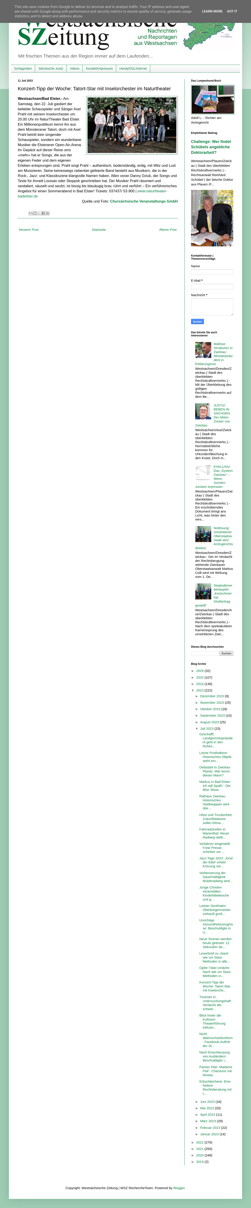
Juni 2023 (207, 1101)
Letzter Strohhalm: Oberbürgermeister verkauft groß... (215, 910)
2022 (200, 1142)
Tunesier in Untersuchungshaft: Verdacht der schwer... (215, 1003)
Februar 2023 (210, 1128)
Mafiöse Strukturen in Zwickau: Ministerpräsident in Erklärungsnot (214, 354)
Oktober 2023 (210, 709)
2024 (200, 684)
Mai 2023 (207, 1108)
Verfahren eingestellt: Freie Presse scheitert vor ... (215, 848)
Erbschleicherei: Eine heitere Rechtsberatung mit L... (215, 1087)
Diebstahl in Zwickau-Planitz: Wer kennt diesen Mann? (215, 771)
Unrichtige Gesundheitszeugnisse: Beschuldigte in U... (216, 926)
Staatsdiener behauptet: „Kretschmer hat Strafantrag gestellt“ (213, 595)
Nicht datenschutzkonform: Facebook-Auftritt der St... (216, 1040)
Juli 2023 (207, 728)
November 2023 (212, 702)
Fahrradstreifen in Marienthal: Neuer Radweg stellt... (214, 833)
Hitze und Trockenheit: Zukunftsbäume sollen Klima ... (216, 819)
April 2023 (208, 1114)
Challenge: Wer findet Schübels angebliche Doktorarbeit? (211, 147)
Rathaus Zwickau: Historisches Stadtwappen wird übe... (214, 802)
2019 (200, 1162)
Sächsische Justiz (50, 68)
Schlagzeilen (23, 68)
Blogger (179, 1188)
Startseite (99, 229)
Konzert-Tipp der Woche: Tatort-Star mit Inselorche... (215, 986)
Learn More (212, 11)
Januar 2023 (210, 1134)
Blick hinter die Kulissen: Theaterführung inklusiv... (212, 1021)
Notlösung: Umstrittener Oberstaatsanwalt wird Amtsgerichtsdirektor (214, 538)
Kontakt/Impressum (99, 68)
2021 (200, 1149)
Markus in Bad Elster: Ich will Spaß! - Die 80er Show (215, 786)
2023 (200, 690)
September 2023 (213, 715)
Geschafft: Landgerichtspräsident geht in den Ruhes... (216, 740)
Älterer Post (168, 229)
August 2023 (210, 722)
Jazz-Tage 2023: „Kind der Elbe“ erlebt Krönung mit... (216, 862)
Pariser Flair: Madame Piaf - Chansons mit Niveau (215, 1071)
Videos (75, 68)
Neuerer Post (28, 229)
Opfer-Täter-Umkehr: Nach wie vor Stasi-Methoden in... (215, 972)
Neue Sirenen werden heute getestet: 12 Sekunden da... (215, 943)
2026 (200, 671)
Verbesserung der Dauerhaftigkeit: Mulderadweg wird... (216, 877)
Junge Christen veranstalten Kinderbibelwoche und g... (214, 893)
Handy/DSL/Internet (133, 68)
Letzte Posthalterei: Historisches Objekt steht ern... (215, 757)
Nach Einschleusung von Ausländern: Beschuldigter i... (214, 1056)
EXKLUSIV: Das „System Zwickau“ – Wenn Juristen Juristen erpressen (214, 476)
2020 (200, 1155)
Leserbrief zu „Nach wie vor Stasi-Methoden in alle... (214, 957)
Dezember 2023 (212, 696)
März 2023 (208, 1121)
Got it (232, 11)
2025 (200, 677)
